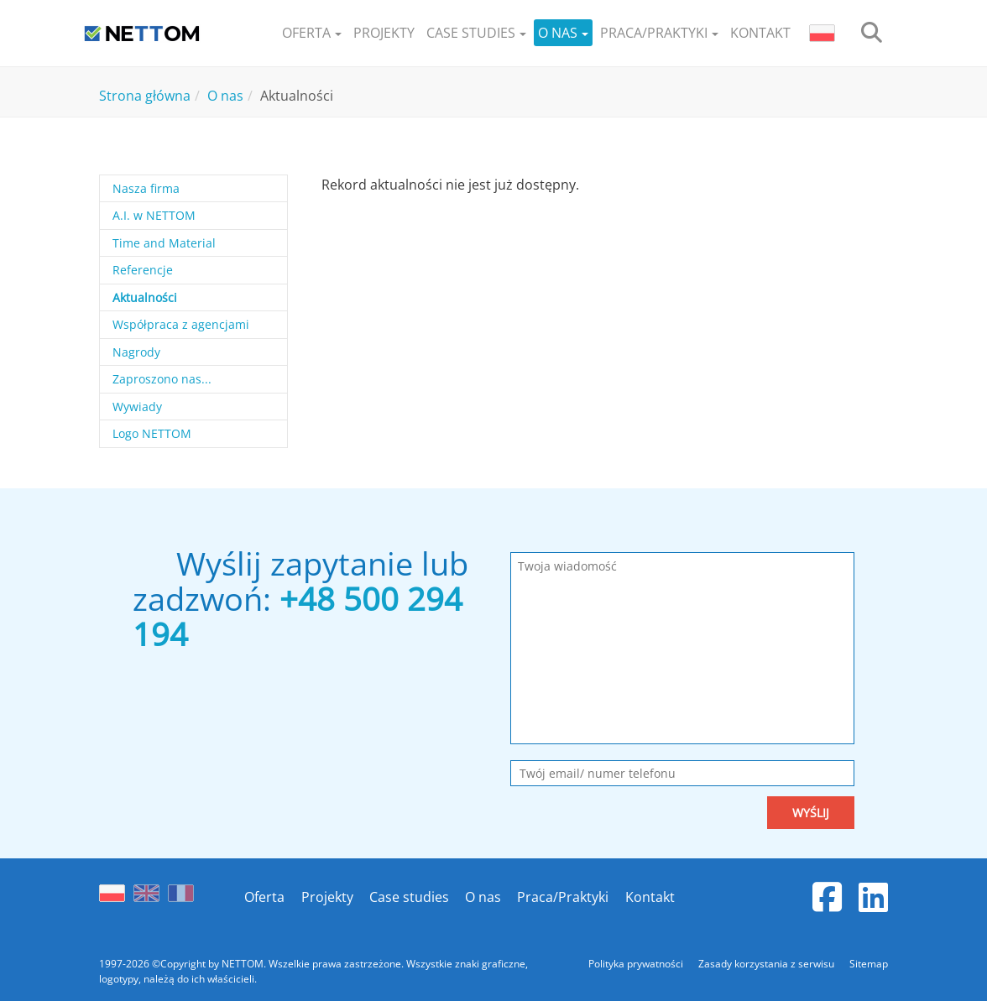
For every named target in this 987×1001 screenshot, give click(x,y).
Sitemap (868, 964)
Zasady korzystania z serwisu (767, 964)
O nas (483, 897)
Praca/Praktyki (562, 897)
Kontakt (649, 897)
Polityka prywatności (637, 964)
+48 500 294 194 (297, 615)
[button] (311, 33)
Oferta (264, 897)
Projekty (326, 897)
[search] (871, 33)
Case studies (408, 897)
